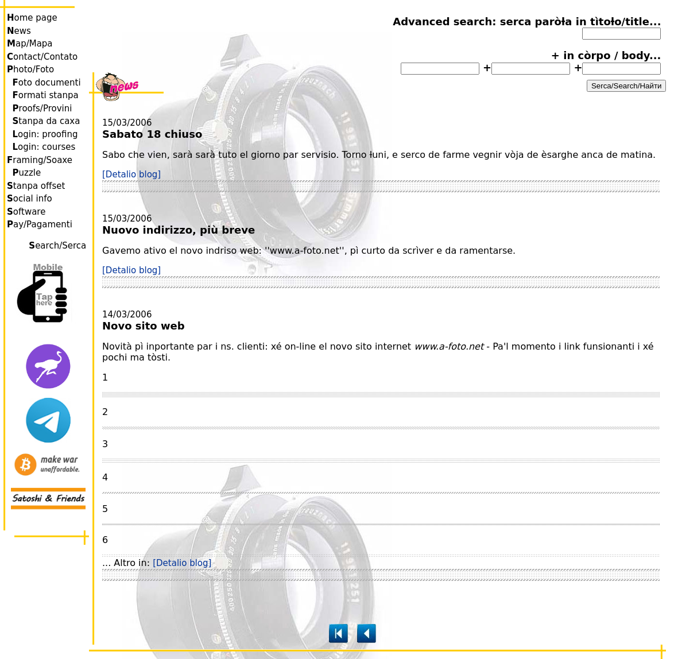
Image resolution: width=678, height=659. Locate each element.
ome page (32, 18)
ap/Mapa (30, 43)
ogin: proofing (45, 134)
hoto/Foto (30, 69)
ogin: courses (44, 147)
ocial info (29, 198)
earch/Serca (59, 246)
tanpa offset (36, 186)
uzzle (27, 173)
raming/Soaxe (39, 160)
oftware (26, 212)
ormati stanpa (46, 95)
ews (19, 31)
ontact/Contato (42, 57)
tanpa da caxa (46, 121)
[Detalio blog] (131, 174)
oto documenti (47, 82)
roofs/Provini (42, 108)
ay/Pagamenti (39, 224)
